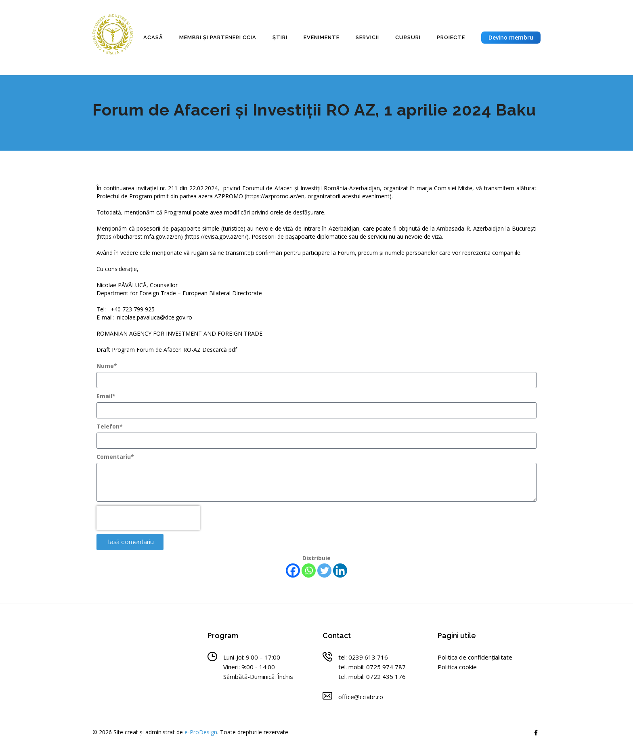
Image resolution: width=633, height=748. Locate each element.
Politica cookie (457, 667)
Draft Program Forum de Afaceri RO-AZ (149, 349)
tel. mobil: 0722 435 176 (372, 676)
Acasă (153, 37)
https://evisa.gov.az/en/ (216, 236)
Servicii (367, 37)
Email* (105, 396)
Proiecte (451, 37)
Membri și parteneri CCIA (217, 37)
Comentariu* (115, 456)
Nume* (106, 366)
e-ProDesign (200, 732)
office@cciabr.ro (360, 697)
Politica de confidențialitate (475, 657)
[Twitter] (324, 570)
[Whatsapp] (309, 570)
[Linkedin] (340, 570)
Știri (279, 37)
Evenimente (322, 37)
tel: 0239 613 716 (363, 657)
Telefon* (109, 426)
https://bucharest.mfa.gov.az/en (139, 236)
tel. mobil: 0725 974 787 (372, 667)
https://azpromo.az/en (275, 196)
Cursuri (408, 37)
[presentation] (148, 518)
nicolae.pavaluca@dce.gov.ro (154, 317)
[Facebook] (293, 570)
